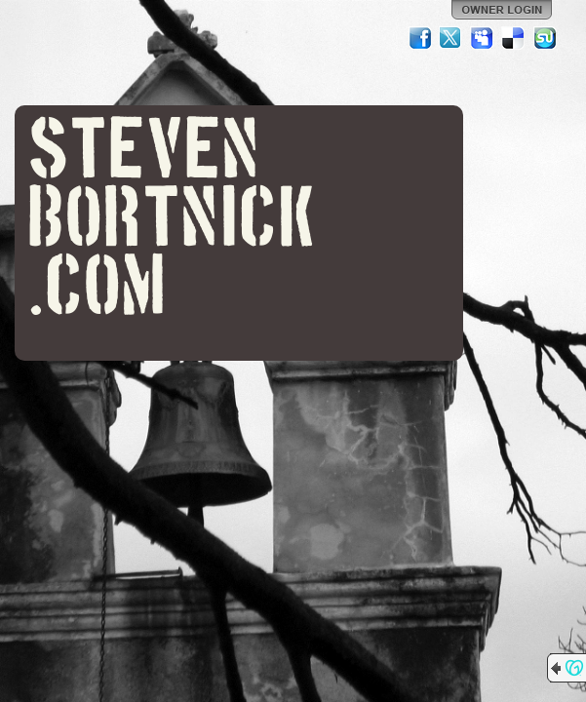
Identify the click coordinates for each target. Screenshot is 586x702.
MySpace (482, 38)
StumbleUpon (545, 38)
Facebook (420, 38)
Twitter (451, 38)
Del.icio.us (513, 38)
